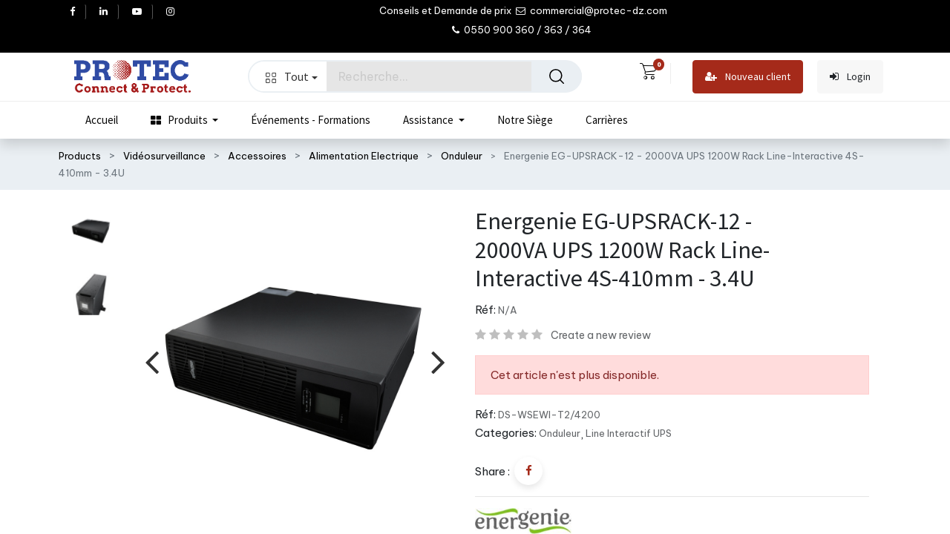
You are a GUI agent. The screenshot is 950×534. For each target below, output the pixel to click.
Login (850, 77)
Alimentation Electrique (364, 156)
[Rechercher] (556, 76)
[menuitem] (101, 120)
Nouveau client (747, 77)
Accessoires (257, 156)
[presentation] (151, 361)
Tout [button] (292, 76)
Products (80, 156)
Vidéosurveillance (164, 156)
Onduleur (461, 156)
